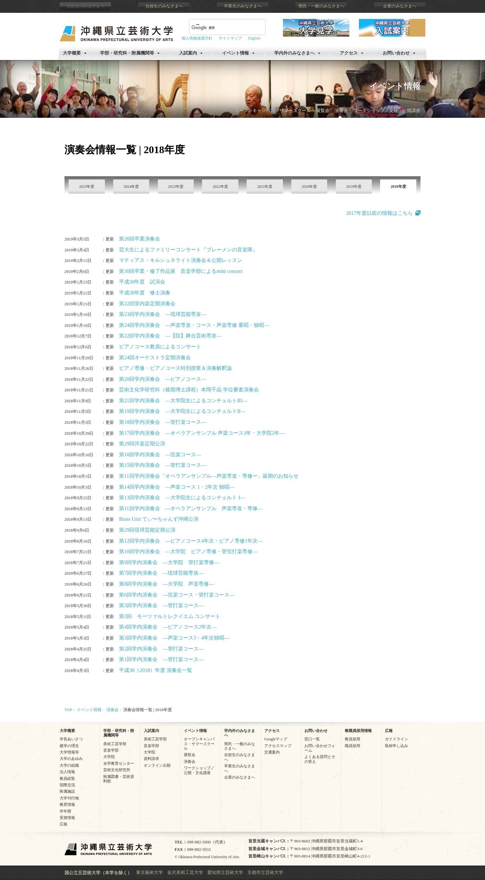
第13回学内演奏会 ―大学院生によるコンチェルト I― (182, 497)
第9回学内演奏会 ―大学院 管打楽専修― (169, 562)
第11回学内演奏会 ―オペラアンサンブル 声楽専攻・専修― (190, 508)
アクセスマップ (277, 746)
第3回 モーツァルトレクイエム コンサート (169, 616)
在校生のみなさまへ (164, 6)
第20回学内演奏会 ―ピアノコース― (162, 379)
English (254, 38)
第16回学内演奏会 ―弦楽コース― (160, 454)
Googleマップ (275, 739)
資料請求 (151, 758)
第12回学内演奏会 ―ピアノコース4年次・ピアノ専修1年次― (191, 541)
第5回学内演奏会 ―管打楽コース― (161, 605)
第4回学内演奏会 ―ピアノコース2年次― (168, 627)
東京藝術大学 (149, 872)
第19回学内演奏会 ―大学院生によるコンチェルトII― (182, 411)
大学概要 (72, 53)
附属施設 (67, 791)
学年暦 (65, 811)
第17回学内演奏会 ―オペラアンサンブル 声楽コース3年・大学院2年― (202, 433)
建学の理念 (69, 746)
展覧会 (322, 110)
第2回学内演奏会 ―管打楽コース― (161, 648)
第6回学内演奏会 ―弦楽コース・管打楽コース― (176, 594)
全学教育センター (118, 763)
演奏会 (341, 110)
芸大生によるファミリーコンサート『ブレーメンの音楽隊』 (188, 249)
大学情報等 (69, 752)
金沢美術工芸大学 (185, 872)
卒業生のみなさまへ (242, 6)
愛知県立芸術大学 (225, 872)
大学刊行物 (69, 798)
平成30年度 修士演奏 (144, 292)
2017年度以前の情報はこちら (379, 213)
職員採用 (352, 746)
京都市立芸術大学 (265, 872)
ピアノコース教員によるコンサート (160, 346)
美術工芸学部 (114, 744)
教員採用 (352, 739)
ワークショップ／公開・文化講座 (199, 770)
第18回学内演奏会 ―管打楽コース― (162, 422)
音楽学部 (111, 750)
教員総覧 (67, 778)
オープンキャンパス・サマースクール (272, 110)
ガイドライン (396, 739)
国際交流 (67, 785)
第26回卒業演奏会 (139, 238)
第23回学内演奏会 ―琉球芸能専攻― (162, 314)
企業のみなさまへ (399, 6)
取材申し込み (396, 746)
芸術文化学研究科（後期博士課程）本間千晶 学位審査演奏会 (189, 389)
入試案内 (188, 53)
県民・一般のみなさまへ (321, 6)
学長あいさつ (71, 739)
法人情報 (67, 772)
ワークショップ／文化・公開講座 (387, 110)
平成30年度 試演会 (142, 281)
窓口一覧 (312, 739)
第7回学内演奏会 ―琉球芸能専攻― (161, 573)
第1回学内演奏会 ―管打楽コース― (161, 659)
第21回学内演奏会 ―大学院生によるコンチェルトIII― (183, 400)
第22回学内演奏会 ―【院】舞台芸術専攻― (170, 335)
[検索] (219, 27)
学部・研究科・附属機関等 (127, 53)
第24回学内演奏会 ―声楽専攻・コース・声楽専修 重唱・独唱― (194, 325)
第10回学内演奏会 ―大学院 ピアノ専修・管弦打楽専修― (188, 551)
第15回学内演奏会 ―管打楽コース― (162, 465)
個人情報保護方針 (197, 38)
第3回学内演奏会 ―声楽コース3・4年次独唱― (174, 637)
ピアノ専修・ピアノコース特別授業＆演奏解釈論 (175, 368)
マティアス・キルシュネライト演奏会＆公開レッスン (180, 260)
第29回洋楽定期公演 (142, 443)
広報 (63, 824)
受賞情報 (67, 817)
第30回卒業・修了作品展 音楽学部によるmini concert (180, 271)
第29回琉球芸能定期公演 (147, 530)
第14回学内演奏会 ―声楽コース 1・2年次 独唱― (176, 487)
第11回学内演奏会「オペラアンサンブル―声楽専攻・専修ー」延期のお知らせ (208, 476)
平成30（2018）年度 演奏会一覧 (155, 670)
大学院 (109, 756)
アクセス (349, 53)
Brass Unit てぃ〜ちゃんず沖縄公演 (159, 519)
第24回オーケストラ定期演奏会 (155, 357)
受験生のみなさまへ (85, 6)
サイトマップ (230, 38)
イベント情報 (235, 53)
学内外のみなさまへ (294, 53)
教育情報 (67, 804)
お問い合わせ (396, 53)
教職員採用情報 (358, 730)
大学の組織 (69, 765)
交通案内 (272, 752)
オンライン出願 (157, 765)
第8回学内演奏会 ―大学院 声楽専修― (166, 584)
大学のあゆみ (71, 758)
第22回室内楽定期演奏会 (147, 303)
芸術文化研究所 (116, 770)
